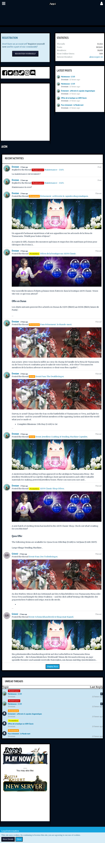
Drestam (64, 80)
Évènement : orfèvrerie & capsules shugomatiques (78, 91)
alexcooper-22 (96, 57)
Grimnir (15, 553)
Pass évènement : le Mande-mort (72, 105)
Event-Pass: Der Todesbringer (43, 556)
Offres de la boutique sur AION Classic (74, 98)
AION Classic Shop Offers (52, 488)
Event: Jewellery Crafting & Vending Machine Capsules (61, 436)
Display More (52, 666)
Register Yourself (25, 53)
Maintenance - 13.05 (68, 76)
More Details (8, 839)
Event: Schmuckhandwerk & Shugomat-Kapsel (51, 617)
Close (19, 839)
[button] (3, 3)
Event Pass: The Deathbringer (50, 376)
